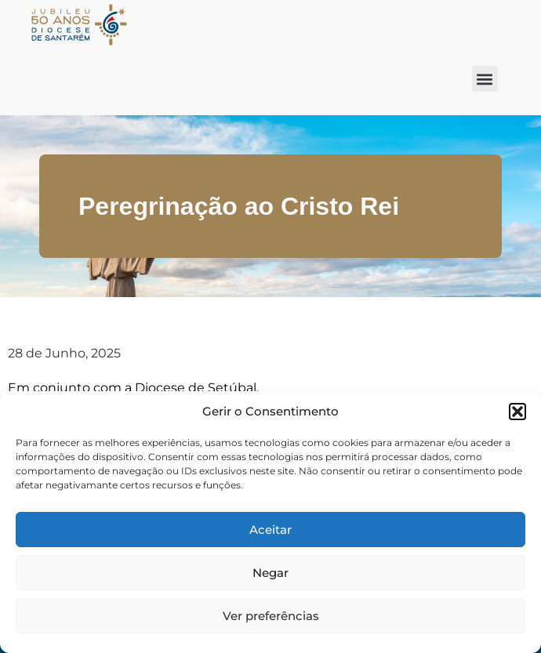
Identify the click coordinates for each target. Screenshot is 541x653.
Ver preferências (271, 615)
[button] (517, 411)
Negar (270, 572)
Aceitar (270, 529)
